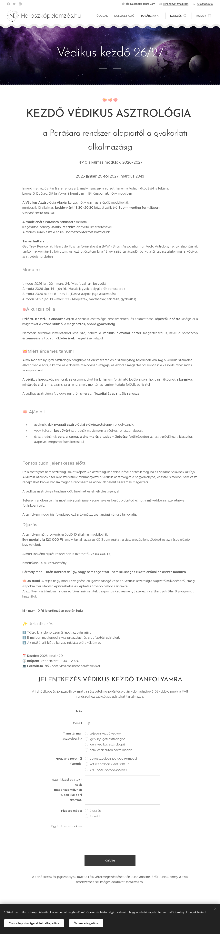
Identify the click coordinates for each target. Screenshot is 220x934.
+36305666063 (205, 3)
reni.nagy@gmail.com (175, 3)
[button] (178, 16)
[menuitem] (103, 16)
